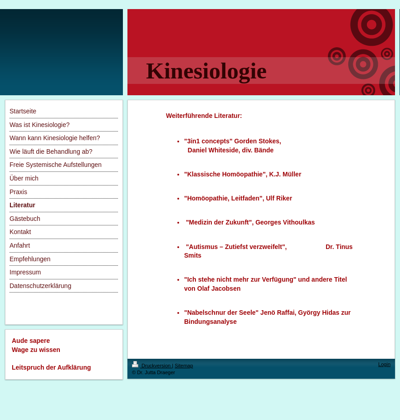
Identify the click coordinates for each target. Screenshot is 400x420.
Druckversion (152, 365)
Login (384, 364)
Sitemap (184, 365)
